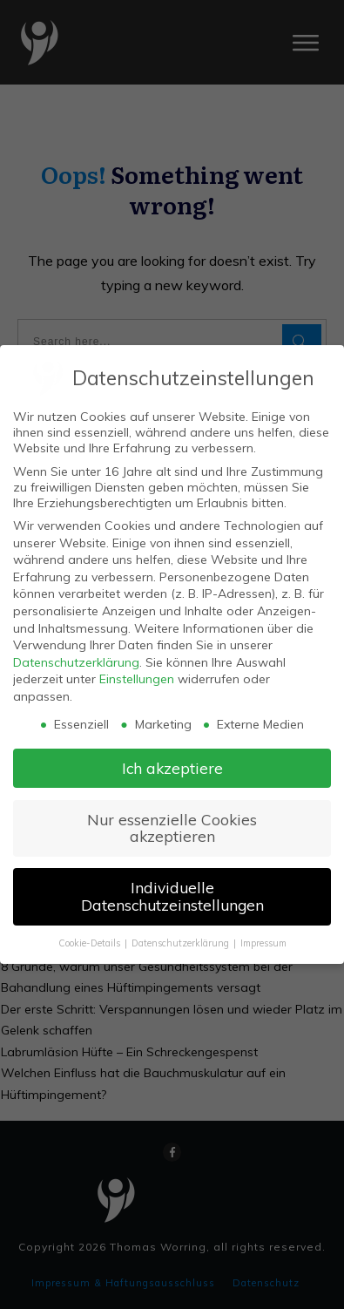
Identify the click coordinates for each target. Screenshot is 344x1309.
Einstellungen (136, 679)
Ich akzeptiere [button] (172, 767)
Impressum (263, 943)
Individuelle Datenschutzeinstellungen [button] (172, 896)
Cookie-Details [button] (90, 943)
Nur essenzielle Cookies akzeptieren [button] (172, 828)
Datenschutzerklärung (76, 662)
